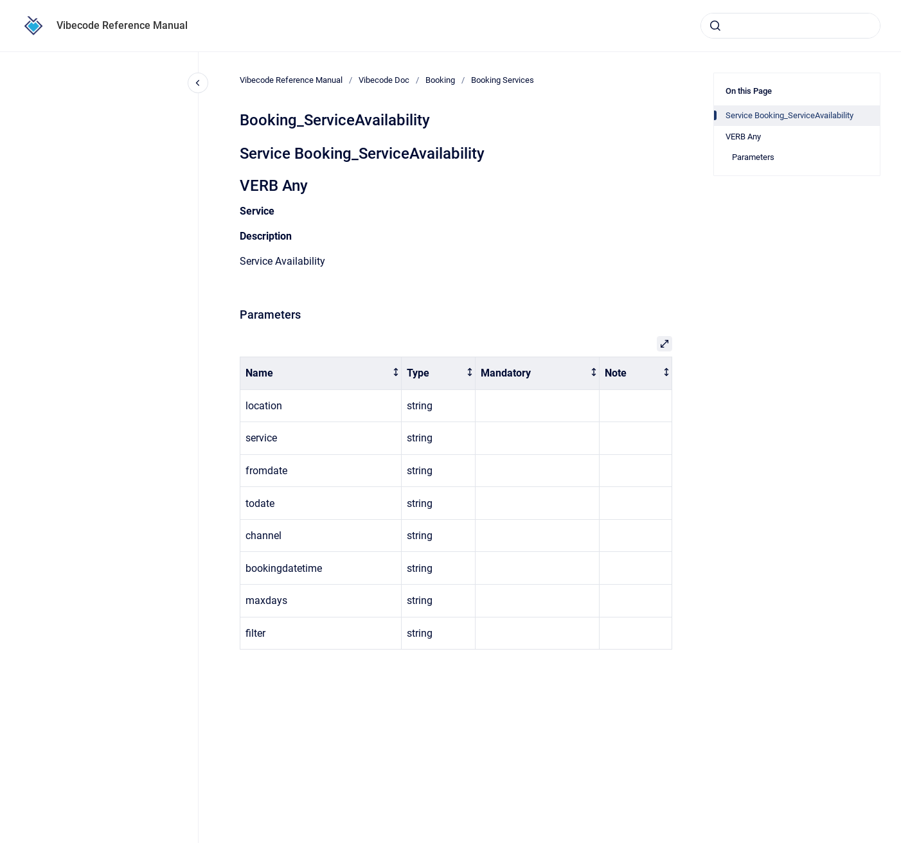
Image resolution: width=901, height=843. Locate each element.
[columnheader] (321, 373)
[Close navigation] (198, 83)
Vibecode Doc (384, 80)
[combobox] (790, 25)
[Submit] (715, 25)
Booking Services (502, 80)
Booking (440, 80)
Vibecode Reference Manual (122, 25)
